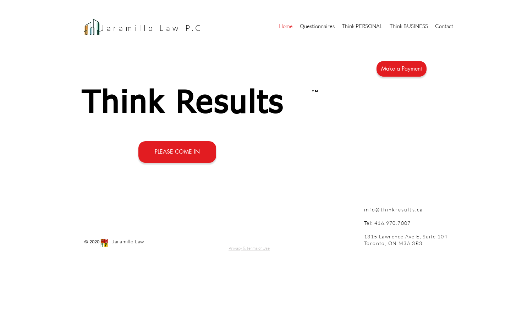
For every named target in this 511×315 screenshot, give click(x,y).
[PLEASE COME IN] (177, 152)
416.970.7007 (392, 223)
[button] (362, 26)
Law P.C (183, 28)
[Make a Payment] (402, 69)
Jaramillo (129, 28)
